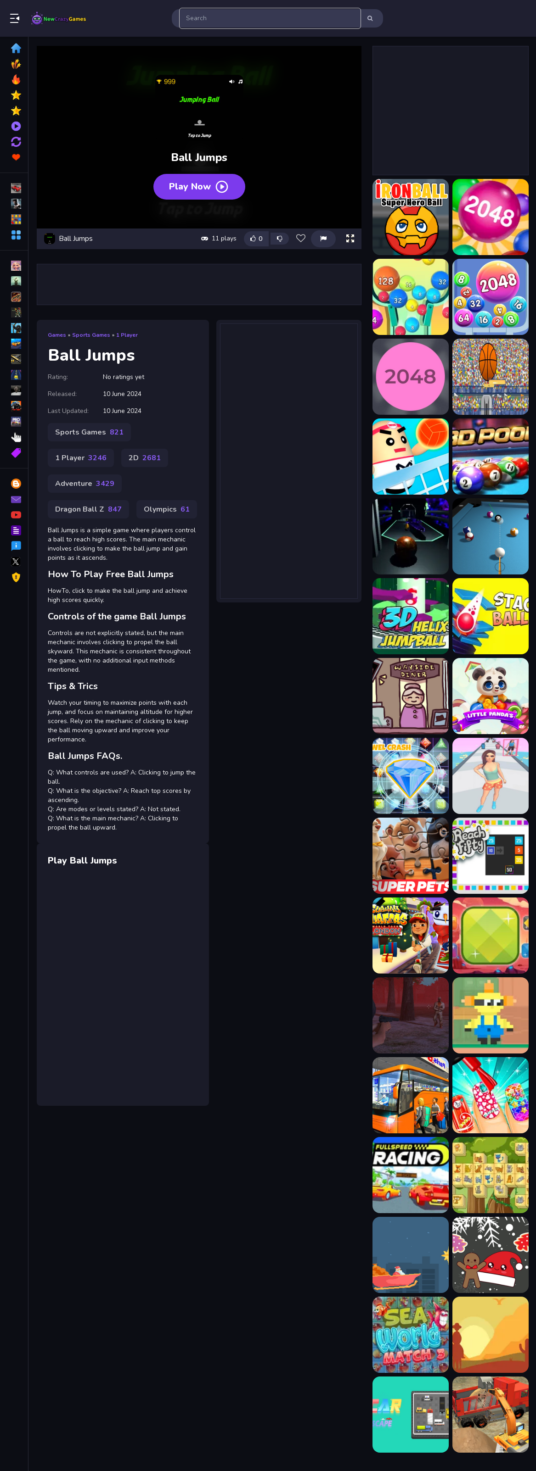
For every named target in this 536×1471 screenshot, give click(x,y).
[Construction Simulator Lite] (490, 1414)
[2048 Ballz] (410, 377)
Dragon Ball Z (88, 509)
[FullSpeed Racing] (410, 1175)
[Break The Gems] (490, 935)
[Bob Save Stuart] (490, 1015)
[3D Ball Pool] (490, 456)
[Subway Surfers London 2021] (410, 935)
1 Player (127, 335)
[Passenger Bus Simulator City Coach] (410, 1095)
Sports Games (91, 335)
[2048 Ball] (490, 217)
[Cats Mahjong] (490, 1175)
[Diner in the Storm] (410, 696)
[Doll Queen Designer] (490, 776)
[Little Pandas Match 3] (490, 696)
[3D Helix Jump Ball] (410, 616)
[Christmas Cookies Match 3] (490, 1255)
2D (145, 457)
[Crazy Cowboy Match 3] (490, 1335)
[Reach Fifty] (490, 856)
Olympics (167, 509)
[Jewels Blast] (410, 776)
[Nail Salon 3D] (490, 1095)
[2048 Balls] (490, 297)
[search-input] (270, 18)
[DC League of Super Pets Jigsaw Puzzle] (410, 856)
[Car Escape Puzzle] (410, 1414)
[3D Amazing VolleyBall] (410, 456)
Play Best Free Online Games (58, 18)
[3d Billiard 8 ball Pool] (490, 536)
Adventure (84, 483)
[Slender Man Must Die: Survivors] (410, 1015)
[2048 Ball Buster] (410, 297)
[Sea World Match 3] (410, 1335)
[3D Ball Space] (410, 536)
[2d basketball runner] (490, 377)
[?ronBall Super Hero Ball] (410, 217)
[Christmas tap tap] (410, 1255)
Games (57, 335)
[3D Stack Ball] (490, 616)
